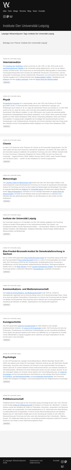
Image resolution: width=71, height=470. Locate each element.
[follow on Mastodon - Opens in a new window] (7, 16)
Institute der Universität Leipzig (19, 218)
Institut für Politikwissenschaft (22, 405)
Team (35, 11)
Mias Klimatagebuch (14, 191)
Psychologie (9, 357)
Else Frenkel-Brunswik (25, 260)
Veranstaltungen (38, 269)
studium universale (22, 79)
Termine (22, 11)
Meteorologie (10, 179)
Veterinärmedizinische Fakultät (13, 68)
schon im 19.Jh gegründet (32, 328)
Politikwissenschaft (13, 399)
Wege (15, 11)
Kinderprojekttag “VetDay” (43, 77)
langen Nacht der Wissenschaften (47, 79)
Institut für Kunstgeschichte (26, 326)
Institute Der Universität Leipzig (41, 34)
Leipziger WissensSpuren (11, 34)
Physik (6, 99)
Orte (10, 11)
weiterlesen (6, 82)
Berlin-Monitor (21, 266)
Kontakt (42, 11)
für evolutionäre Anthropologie (43, 376)
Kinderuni (6, 79)
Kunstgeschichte (12, 322)
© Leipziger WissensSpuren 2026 (14, 462)
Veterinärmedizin (12, 62)
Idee (5, 11)
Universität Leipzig (37, 189)
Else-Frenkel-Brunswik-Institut (34, 258)
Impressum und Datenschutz (36, 462)
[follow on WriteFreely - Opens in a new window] (11, 16)
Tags (25, 34)
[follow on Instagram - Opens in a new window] (4, 16)
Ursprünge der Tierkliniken (14, 66)
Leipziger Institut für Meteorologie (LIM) (19, 182)
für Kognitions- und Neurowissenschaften (16, 376)
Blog (29, 11)
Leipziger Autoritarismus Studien (42, 266)
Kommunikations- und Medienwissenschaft (26, 289)
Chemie (7, 143)
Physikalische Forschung (11, 103)
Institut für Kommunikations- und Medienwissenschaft (23, 293)
